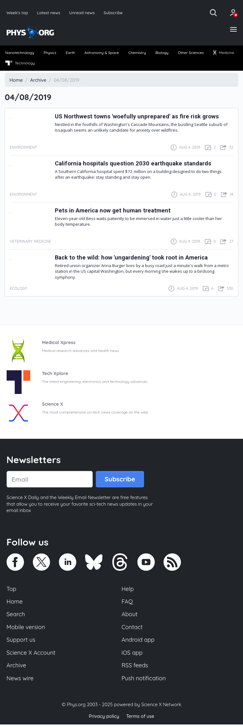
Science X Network (161, 708)
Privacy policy (103, 719)
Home (15, 603)
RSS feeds (135, 668)
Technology (20, 63)
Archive (17, 668)
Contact (132, 629)
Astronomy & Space (101, 53)
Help (128, 590)
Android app (138, 642)
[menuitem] (20, 53)
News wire (20, 681)
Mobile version (26, 629)
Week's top (18, 12)
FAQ (127, 603)
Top (12, 590)
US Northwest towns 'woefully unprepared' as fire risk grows (140, 117)
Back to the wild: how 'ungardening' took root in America (134, 258)
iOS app (132, 655)
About (130, 616)
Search (16, 616)
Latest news (49, 12)
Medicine (223, 53)
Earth (70, 53)
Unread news (83, 12)
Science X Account (31, 655)
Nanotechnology (20, 53)
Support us (21, 642)
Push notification (144, 681)
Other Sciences (190, 53)
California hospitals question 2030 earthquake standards (135, 164)
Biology (161, 53)
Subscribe (114, 12)
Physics (50, 53)
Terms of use (140, 719)
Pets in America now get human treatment (115, 211)
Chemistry (137, 53)
